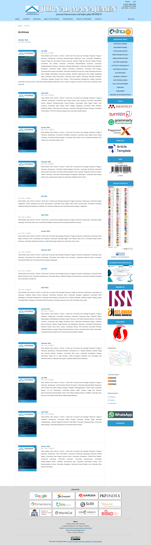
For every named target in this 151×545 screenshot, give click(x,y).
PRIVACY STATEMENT (84, 19)
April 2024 (44, 215)
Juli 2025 (44, 51)
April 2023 (44, 287)
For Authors (111, 400)
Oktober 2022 (46, 343)
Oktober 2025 (23, 40)
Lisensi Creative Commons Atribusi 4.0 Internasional (85, 541)
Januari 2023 (45, 309)
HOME (17, 19)
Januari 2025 (45, 127)
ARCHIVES (37, 19)
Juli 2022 (44, 378)
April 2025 (44, 93)
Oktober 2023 (46, 250)
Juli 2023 (44, 269)
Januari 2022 (45, 446)
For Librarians (112, 403)
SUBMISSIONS (68, 19)
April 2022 (44, 412)
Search (131, 19)
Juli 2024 (44, 196)
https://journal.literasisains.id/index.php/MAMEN (78, 528)
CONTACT (98, 19)
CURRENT (26, 19)
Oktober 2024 (46, 162)
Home (20, 26)
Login (134, 1)
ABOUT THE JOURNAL (52, 19)
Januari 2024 (45, 231)
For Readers (111, 397)
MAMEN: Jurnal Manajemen (120, 257)
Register (127, 1)
